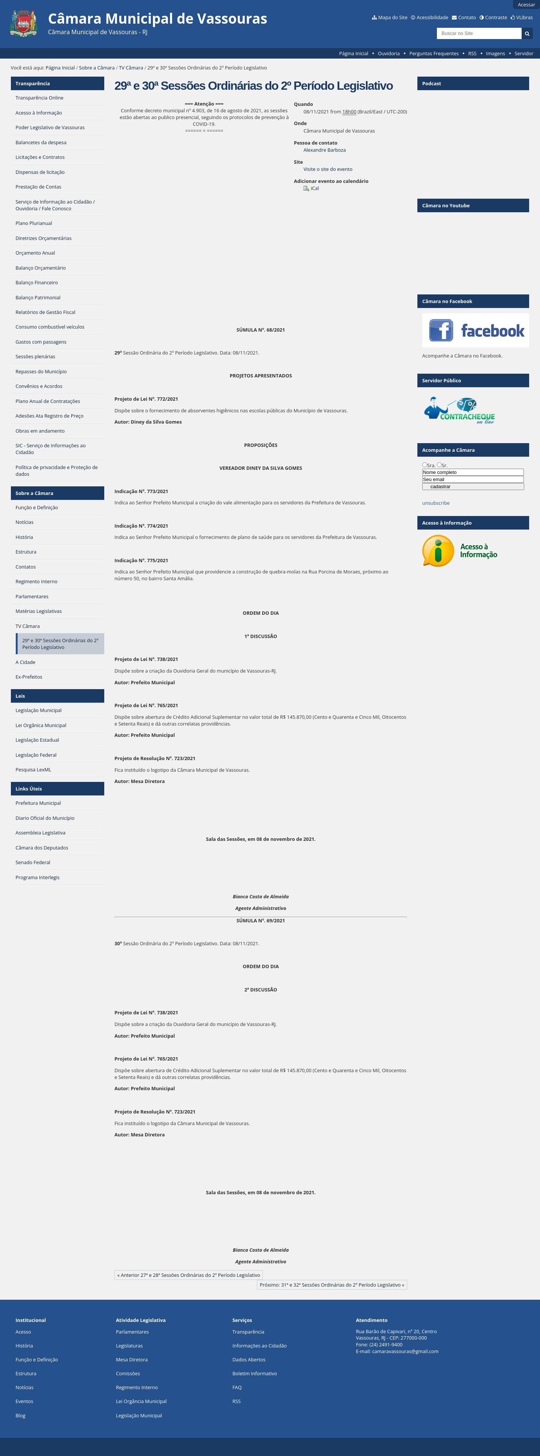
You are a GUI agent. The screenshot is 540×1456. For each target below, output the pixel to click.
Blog (21, 1415)
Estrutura (26, 1373)
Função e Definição (37, 1359)
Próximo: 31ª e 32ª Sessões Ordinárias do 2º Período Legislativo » (332, 1284)
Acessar (526, 4)
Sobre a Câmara (97, 67)
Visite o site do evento (327, 169)
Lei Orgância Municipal (141, 1401)
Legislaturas (129, 1345)
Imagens (495, 53)
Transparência (33, 83)
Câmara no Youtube (446, 205)
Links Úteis (29, 788)
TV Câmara (131, 67)
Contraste (496, 17)
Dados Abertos (249, 1359)
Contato (467, 17)
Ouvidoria (389, 53)
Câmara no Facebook (447, 301)
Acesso (23, 1331)
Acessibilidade (432, 17)
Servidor (524, 53)
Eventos (24, 1401)
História (24, 1345)
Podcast (431, 83)
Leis (20, 696)
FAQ (237, 1387)
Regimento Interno (137, 1387)
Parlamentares (132, 1331)
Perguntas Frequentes (434, 53)
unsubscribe (436, 502)
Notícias (25, 1387)
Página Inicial (353, 53)
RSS (472, 53)
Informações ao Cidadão (259, 1345)
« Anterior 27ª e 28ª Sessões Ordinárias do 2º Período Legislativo (188, 1275)
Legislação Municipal (139, 1415)
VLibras (524, 17)
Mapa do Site (393, 17)
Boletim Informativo (254, 1373)
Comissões (128, 1373)
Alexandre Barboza (324, 149)
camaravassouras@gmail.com (405, 1351)
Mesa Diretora (132, 1359)
